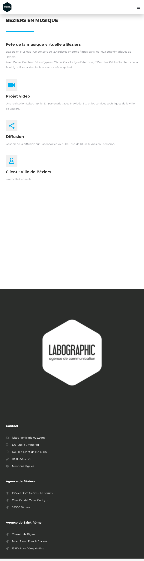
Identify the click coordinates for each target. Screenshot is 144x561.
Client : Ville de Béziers (28, 174)
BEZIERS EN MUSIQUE (32, 22)
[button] (138, 7)
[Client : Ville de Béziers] (11, 163)
